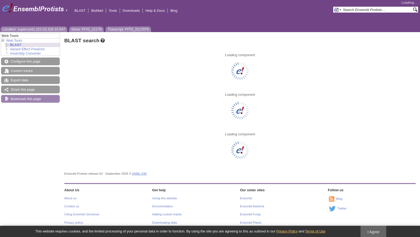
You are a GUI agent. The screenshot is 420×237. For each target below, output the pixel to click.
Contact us (71, 206)
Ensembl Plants (250, 222)
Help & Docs (155, 11)
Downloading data (164, 222)
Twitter (342, 208)
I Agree (374, 232)
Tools (113, 11)
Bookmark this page (26, 99)
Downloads (131, 11)
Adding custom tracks (167, 214)
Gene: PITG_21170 (86, 29)
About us (70, 198)
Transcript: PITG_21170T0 (128, 29)
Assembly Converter (25, 53)
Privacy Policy (287, 231)
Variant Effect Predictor (27, 49)
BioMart (97, 11)
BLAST (79, 11)
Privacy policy (73, 222)
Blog (173, 11)
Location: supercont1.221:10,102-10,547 (34, 29)
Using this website (164, 198)
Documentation (162, 206)
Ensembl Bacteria (252, 206)
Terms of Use (315, 231)
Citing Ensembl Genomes (81, 214)
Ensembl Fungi (250, 214)
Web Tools (14, 41)
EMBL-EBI (139, 173)
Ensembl (246, 198)
